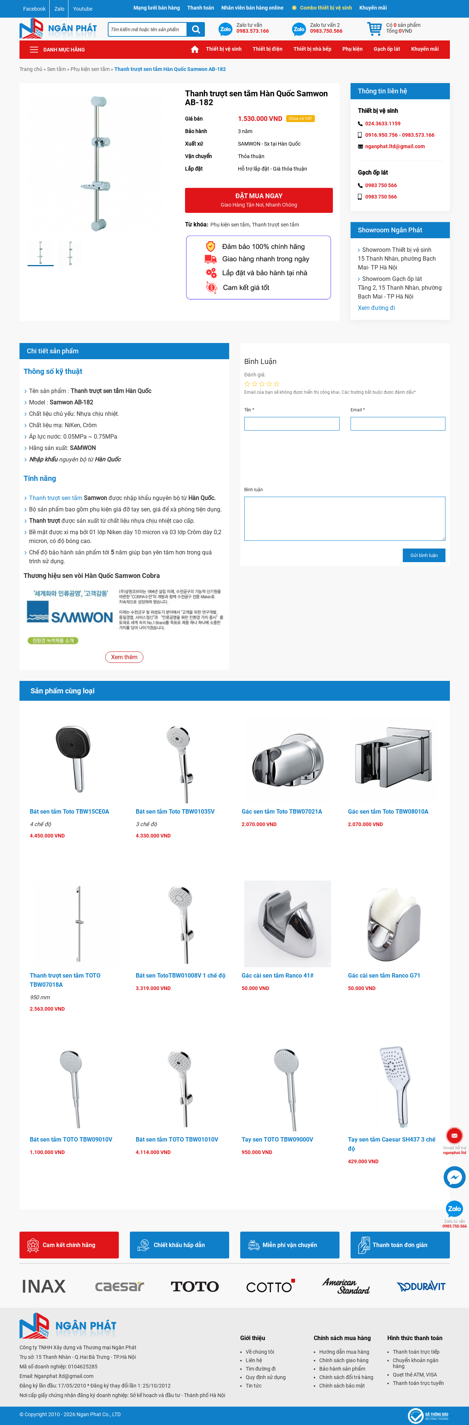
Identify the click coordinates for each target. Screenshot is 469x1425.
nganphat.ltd (455, 1150)
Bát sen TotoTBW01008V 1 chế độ (180, 975)
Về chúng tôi (260, 1352)
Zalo (59, 9)
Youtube (82, 9)
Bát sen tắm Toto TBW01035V (175, 811)
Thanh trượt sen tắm (275, 225)
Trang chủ (194, 49)
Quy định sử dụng (266, 1377)
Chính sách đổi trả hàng (346, 1377)
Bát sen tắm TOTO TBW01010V (177, 1139)
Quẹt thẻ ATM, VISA (415, 1375)
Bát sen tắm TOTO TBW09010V (71, 1139)
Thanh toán (200, 8)
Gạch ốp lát (387, 49)
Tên (249, 410)
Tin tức (254, 1386)
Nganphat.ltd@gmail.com (63, 1376)
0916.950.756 (381, 135)
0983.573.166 (418, 135)
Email (358, 410)
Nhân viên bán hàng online (252, 8)
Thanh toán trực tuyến (418, 1383)
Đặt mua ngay (259, 200)
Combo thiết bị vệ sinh (322, 8)
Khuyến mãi (373, 8)
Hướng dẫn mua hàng (344, 1352)
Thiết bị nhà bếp (312, 49)
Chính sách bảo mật (342, 1386)
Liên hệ (254, 1360)
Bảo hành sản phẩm (342, 1369)
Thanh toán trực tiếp (416, 1352)
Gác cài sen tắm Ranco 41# (278, 975)
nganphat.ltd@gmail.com (395, 146)
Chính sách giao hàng (344, 1360)
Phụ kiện (352, 49)
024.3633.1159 (383, 123)
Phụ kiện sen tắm (90, 69)
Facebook (34, 9)
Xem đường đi (376, 307)
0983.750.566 (455, 1224)
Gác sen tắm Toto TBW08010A (388, 811)
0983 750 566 (381, 185)
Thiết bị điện (268, 49)
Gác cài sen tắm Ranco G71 (384, 975)
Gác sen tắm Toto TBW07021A (282, 811)
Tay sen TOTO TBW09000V (277, 1139)
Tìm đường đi (261, 1369)
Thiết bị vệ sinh (224, 49)
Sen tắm (56, 69)
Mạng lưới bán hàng (157, 8)
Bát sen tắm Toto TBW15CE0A (69, 811)
